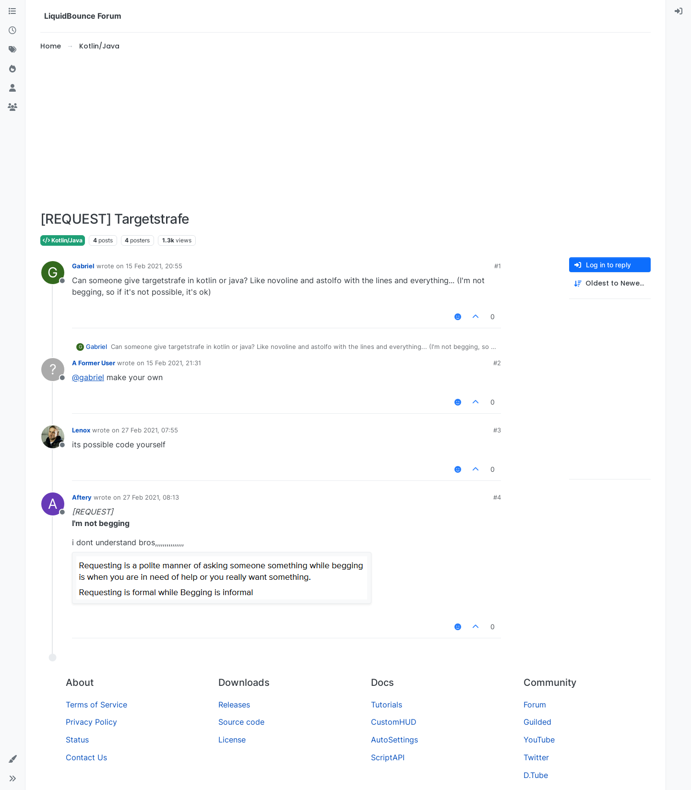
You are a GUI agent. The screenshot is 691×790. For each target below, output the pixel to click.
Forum (535, 704)
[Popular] (12, 69)
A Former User (93, 363)
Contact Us (86, 757)
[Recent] (12, 30)
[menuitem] (678, 11)
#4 (497, 497)
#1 (497, 266)
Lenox (81, 430)
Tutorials (386, 704)
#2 (497, 363)
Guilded (537, 722)
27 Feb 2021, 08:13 (151, 497)
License (232, 739)
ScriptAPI (388, 757)
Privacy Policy (91, 722)
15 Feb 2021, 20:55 (154, 266)
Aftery (82, 497)
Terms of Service (96, 704)
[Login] (678, 11)
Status (77, 739)
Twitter (536, 757)
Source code (241, 722)
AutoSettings (394, 739)
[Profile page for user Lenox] (52, 436)
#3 (497, 430)
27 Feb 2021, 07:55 (149, 430)
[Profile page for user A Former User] (52, 369)
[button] (12, 759)
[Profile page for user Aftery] (52, 503)
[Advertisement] (345, 131)
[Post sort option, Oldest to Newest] (610, 283)
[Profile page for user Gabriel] (52, 272)
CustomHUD (394, 722)
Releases (234, 704)
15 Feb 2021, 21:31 (173, 363)
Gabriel (83, 266)
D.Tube (536, 775)
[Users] (12, 88)
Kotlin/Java (63, 240)
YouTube (539, 739)
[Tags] (12, 50)
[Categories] (12, 11)
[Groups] (12, 107)
